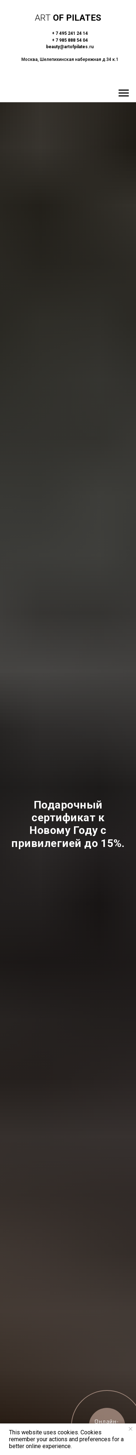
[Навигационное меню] (124, 93)
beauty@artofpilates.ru (70, 46)
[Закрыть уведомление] (130, 1429)
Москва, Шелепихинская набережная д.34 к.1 (70, 59)
